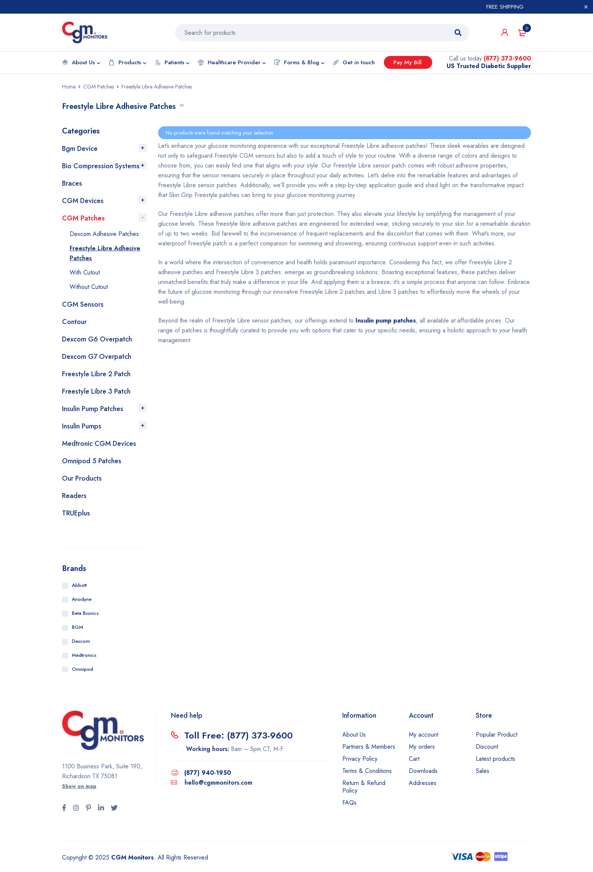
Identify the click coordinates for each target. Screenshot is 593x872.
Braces (72, 184)
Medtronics (84, 655)
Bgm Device (80, 149)
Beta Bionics (85, 613)
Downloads (423, 771)
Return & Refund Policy (363, 787)
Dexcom (81, 641)
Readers (74, 496)
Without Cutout (89, 287)
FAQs (349, 803)
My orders (422, 747)
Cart (414, 759)
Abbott (79, 585)
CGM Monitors (132, 857)
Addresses (422, 783)
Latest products (495, 759)
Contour (74, 322)
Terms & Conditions (367, 771)
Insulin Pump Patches (92, 409)
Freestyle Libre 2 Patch (96, 374)
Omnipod (82, 669)
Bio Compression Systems (101, 166)
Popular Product (496, 735)
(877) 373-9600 (507, 58)
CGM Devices (83, 201)
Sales (482, 771)
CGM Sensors (83, 305)
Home (69, 87)
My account (423, 735)
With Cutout (85, 272)
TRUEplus (76, 513)
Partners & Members (368, 747)
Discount (487, 747)
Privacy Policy (359, 759)
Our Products (82, 479)
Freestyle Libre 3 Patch (96, 392)
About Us (354, 735)
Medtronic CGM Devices (99, 444)
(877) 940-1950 (207, 773)
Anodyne (82, 599)
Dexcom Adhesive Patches (104, 234)
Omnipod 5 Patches (91, 461)
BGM (77, 627)
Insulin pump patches (385, 321)
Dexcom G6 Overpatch (97, 339)
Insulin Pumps (81, 426)
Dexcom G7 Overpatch (96, 357)
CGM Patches (98, 87)
